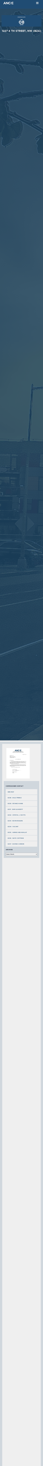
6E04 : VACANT (13, 826)
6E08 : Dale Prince (15, 797)
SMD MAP (11, 792)
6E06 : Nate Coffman (16, 838)
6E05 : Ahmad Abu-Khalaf (17, 832)
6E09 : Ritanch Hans (15, 803)
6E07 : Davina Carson (16, 844)
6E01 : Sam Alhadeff (15, 809)
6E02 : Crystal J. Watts (17, 815)
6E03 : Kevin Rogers (15, 820)
